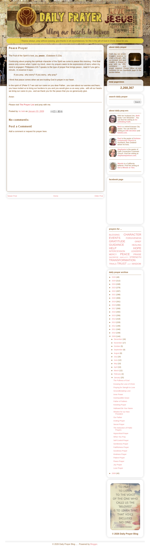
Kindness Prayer (120, 454)
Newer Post (12, 196)
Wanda (120, 163)
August (117, 353)
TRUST (122, 263)
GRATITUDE (117, 241)
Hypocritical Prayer (120, 433)
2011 (114, 329)
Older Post (99, 196)
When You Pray (119, 437)
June (116, 360)
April (116, 367)
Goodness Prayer (120, 451)
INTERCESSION (117, 251)
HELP (112, 248)
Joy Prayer (117, 465)
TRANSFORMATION (122, 260)
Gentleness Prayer (120, 444)
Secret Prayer (118, 424)
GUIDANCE (116, 244)
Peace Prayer (118, 461)
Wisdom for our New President (121, 413)
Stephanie (122, 149)
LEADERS (136, 251)
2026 (114, 277)
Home (55, 196)
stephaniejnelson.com (127, 155)
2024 (114, 284)
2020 (114, 298)
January (117, 378)
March (116, 371)
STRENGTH (135, 257)
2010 (114, 333)
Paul (119, 138)
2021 (114, 295)
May (116, 364)
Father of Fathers (120, 401)
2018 (114, 305)
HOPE (137, 248)
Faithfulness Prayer (121, 447)
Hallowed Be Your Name (123, 408)
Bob (119, 127)
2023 (114, 288)
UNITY (129, 264)
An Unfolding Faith (127, 121)
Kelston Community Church (129, 139)
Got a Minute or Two (126, 168)
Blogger (93, 544)
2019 (114, 302)
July (116, 357)
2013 (114, 322)
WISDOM (136, 264)
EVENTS (114, 237)
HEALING (136, 245)
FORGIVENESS (133, 238)
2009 (114, 336)
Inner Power (118, 394)
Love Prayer (118, 468)
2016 (114, 312)
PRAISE (137, 254)
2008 (114, 473)
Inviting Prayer (119, 421)
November (118, 343)
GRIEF (138, 241)
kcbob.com (122, 133)
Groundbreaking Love (122, 391)
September (118, 350)
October (117, 346)
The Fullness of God (121, 380)
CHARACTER (132, 234)
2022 (114, 291)
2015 (114, 315)
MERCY (113, 254)
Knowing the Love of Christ (124, 384)
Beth (138, 116)
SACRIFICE (114, 257)
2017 (114, 308)
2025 (114, 281)
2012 (114, 326)
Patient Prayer (119, 458)
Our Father (117, 417)
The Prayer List (27, 105)
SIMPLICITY (124, 257)
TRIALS (112, 264)
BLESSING (114, 235)
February (117, 374)
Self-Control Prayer (121, 440)
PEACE (125, 254)
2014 (114, 319)
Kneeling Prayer (119, 405)
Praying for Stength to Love (124, 387)
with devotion (131, 131)
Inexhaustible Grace (121, 398)
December (118, 339)
